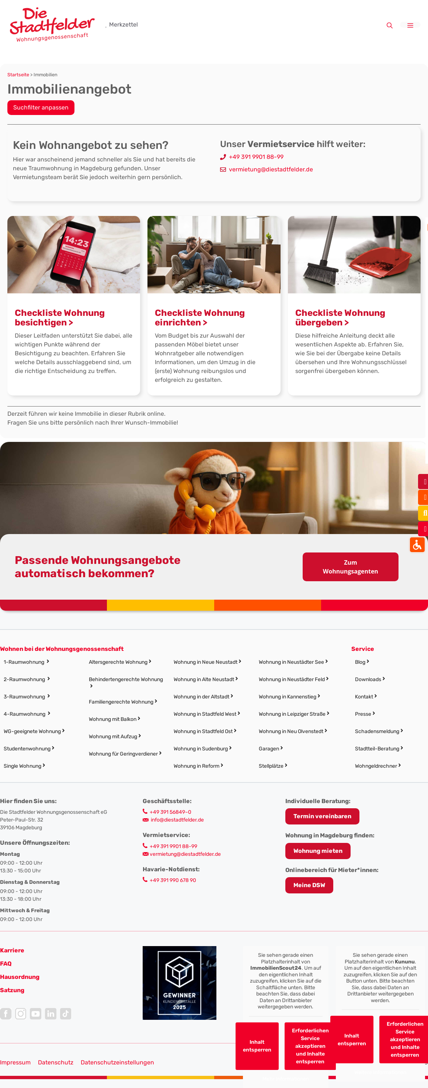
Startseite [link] (18, 74)
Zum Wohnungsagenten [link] (350, 566)
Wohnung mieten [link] (317, 850)
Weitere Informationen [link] (380, 1072)
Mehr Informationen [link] (285, 1079)
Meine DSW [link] (309, 885)
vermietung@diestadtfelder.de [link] (271, 169)
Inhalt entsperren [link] (257, 1046)
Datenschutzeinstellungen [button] (117, 1062)
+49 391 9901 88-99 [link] (256, 156)
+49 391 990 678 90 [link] (173, 880)
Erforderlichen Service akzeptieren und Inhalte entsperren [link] (310, 1046)
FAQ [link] (5, 963)
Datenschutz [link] (55, 1062)
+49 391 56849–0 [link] (170, 812)
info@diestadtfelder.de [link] (177, 820)
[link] (52, 24)
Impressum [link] (15, 1062)
